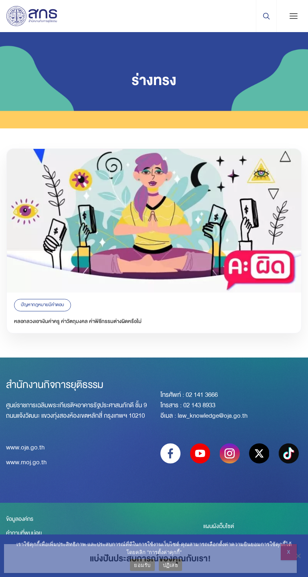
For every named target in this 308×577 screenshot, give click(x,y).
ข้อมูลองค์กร (19, 519)
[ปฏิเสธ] (298, 556)
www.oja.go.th (25, 447)
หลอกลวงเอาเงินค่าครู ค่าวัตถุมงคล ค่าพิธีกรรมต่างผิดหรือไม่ (78, 321)
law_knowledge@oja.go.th (212, 415)
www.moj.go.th (26, 462)
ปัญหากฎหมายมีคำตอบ (42, 305)
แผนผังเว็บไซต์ (218, 526)
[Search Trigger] (266, 16)
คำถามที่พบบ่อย (24, 533)
